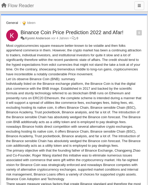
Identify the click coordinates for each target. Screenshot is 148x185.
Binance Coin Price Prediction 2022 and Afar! (72, 32)
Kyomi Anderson (37, 38)
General (12, 23)
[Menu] (139, 5)
